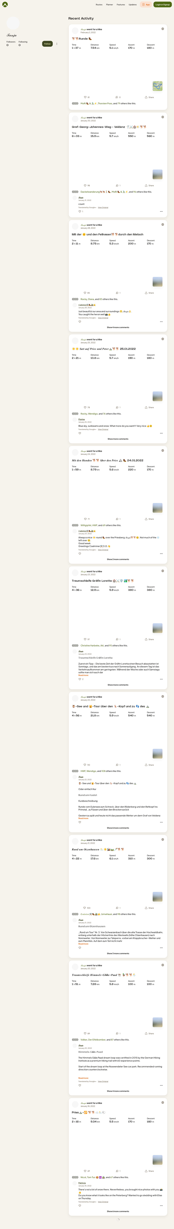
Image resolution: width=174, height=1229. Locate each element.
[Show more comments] (118, 439)
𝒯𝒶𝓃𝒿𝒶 (12, 35)
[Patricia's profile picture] (74, 1183)
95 (110, 645)
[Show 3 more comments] (118, 953)
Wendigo (93, 413)
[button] (99, 4)
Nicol (83, 1177)
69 (104, 525)
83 (100, 299)
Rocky (84, 299)
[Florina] (81, 419)
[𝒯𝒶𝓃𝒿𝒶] (80, 197)
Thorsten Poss (105, 103)
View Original (103, 207)
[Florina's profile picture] (74, 419)
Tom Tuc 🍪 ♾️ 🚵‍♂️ (96, 1177)
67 (111, 1177)
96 (134, 191)
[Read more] (83, 675)
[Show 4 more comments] (118, 327)
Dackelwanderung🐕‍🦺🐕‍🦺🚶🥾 (96, 191)
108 (103, 771)
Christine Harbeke (90, 645)
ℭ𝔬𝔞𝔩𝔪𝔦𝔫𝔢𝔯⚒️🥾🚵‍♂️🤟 (90, 914)
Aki (102, 645)
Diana (91, 299)
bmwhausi (106, 914)
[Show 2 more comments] (118, 559)
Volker (84, 1039)
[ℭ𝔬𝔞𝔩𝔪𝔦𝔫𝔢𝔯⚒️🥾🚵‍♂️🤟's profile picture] (74, 305)
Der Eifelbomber (96, 1039)
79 (119, 103)
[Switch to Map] (157, 86)
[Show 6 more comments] (118, 828)
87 (112, 1039)
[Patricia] (82, 1183)
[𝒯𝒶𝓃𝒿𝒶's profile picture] (13, 23)
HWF (94, 525)
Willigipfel (86, 525)
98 (118, 914)
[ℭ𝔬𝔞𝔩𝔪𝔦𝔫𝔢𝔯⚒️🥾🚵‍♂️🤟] (87, 304)
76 (104, 413)
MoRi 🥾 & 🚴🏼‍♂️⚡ (89, 103)
